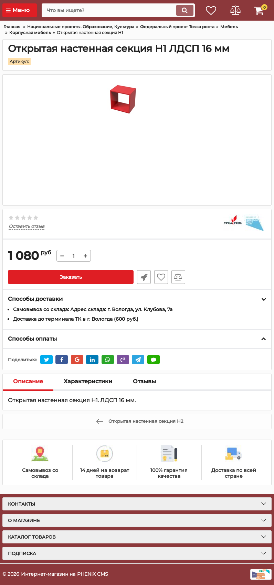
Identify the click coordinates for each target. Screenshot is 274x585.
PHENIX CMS (92, 574)
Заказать (71, 277)
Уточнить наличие (144, 277)
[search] (118, 10)
